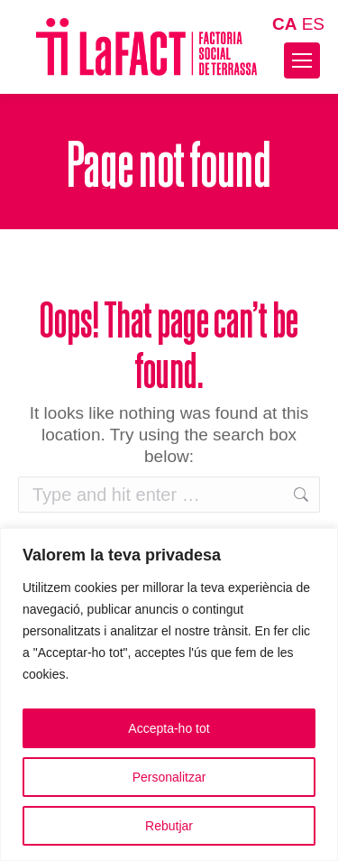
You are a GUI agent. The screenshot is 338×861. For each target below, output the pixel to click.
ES (313, 23)
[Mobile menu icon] (302, 60)
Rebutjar (169, 826)
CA (284, 23)
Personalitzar (169, 777)
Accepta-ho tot (168, 728)
